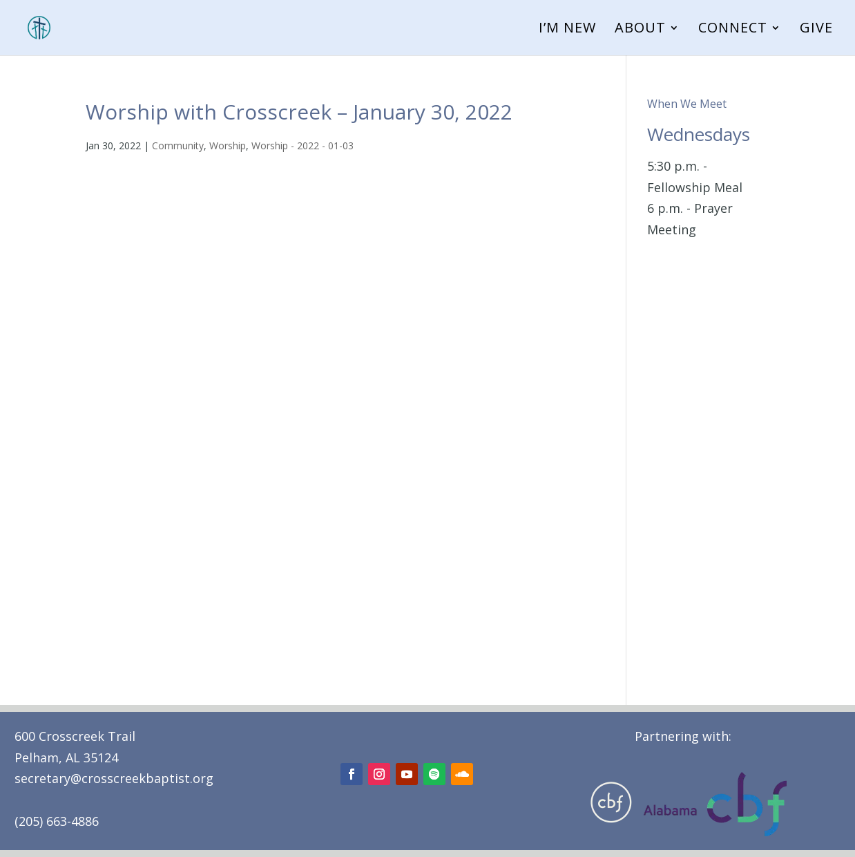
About (640, 30)
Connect (732, 30)
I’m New (567, 30)
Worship (227, 145)
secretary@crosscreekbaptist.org (114, 778)
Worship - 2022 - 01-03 (302, 145)
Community (178, 145)
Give (816, 30)
